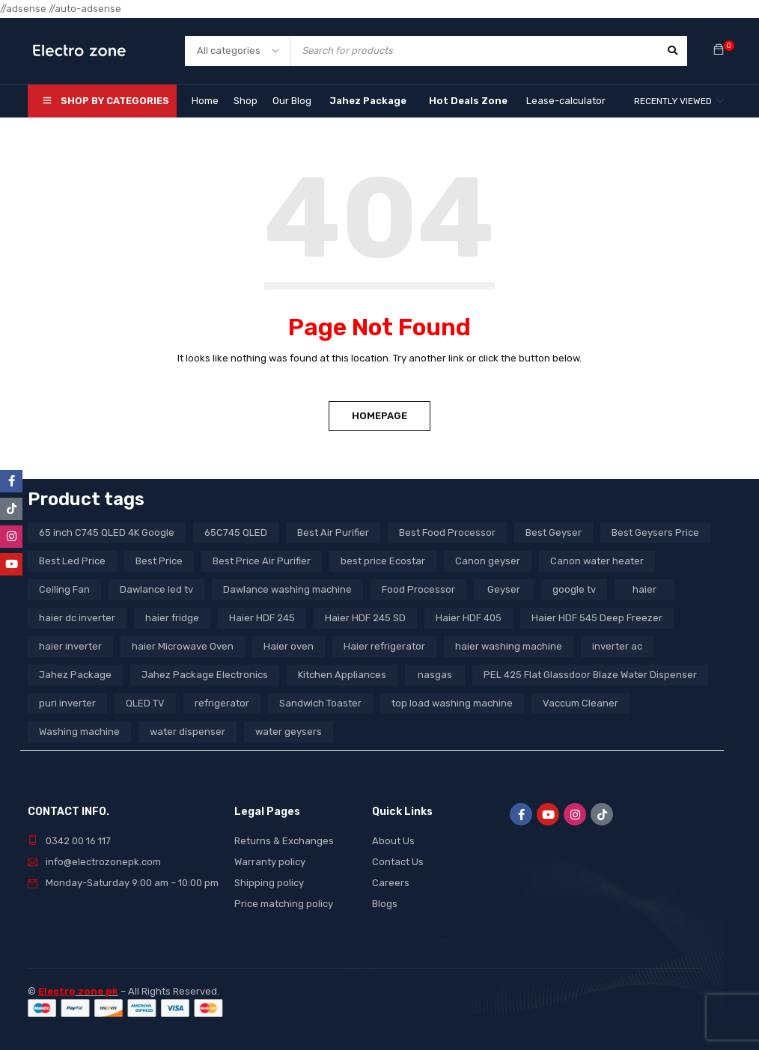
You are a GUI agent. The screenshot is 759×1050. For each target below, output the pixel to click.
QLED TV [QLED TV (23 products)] (145, 703)
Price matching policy (283, 903)
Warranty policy (269, 861)
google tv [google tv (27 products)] (574, 589)
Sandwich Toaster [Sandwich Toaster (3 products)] (320, 703)
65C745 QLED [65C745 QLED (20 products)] (235, 532)
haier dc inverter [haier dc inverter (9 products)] (77, 617)
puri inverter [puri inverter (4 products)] (67, 703)
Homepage (379, 415)
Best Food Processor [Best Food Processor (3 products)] (447, 532)
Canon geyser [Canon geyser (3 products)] (487, 561)
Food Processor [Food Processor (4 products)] (418, 589)
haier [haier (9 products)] (644, 589)
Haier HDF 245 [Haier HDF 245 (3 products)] (262, 617)
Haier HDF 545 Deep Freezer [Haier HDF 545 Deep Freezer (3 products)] (596, 617)
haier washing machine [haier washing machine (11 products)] (508, 646)
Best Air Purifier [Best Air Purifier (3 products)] (333, 532)
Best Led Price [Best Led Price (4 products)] (72, 561)
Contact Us (398, 861)
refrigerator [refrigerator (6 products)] (222, 703)
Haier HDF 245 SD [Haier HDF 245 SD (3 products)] (365, 617)
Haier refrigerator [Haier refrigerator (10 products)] (384, 646)
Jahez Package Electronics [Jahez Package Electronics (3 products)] (204, 674)
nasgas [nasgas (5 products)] (435, 674)
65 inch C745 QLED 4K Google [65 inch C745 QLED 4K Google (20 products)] (106, 532)
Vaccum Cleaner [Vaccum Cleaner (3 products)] (580, 703)
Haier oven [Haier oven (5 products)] (288, 646)
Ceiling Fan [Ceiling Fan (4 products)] (64, 589)
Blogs (384, 903)
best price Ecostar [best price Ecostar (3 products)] (383, 561)
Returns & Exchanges (284, 840)
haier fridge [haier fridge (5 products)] (172, 617)
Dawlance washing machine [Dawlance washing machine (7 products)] (287, 589)
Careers (390, 882)
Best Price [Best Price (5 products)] (159, 561)
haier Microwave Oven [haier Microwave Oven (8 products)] (183, 646)
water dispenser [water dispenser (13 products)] (187, 731)
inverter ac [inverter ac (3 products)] (617, 646)
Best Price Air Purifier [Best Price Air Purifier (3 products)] (262, 561)
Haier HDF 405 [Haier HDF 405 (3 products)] (469, 617)
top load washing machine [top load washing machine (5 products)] (452, 703)
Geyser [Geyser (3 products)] (503, 589)
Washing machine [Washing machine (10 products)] (79, 731)
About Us (393, 840)
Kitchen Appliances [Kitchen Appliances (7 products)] (342, 674)
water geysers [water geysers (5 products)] (288, 731)
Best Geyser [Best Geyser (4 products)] (553, 532)
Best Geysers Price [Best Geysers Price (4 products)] (655, 532)
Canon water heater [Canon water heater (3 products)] (597, 561)
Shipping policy (269, 882)
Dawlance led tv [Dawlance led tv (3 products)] (156, 589)
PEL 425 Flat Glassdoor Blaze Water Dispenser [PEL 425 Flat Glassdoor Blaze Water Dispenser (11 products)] (590, 674)
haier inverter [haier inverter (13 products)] (70, 646)
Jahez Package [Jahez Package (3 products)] (75, 674)
